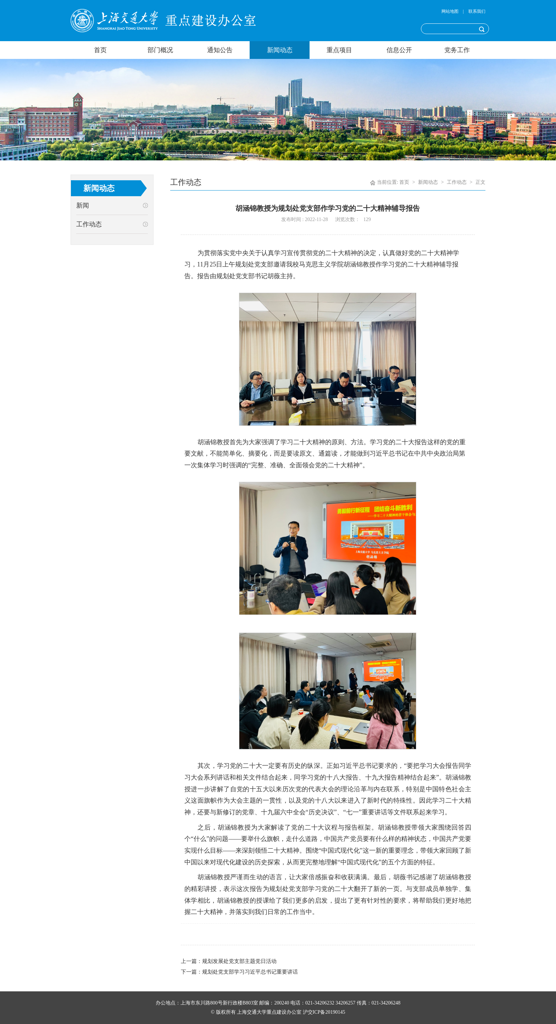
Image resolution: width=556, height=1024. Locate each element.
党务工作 (457, 50)
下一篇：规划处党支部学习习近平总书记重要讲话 (239, 972)
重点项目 (339, 50)
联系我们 (476, 11)
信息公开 (399, 50)
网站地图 (449, 11)
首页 (100, 50)
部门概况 (160, 50)
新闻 (82, 205)
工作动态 (89, 224)
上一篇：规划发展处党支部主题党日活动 (229, 961)
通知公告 (220, 50)
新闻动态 (280, 50)
